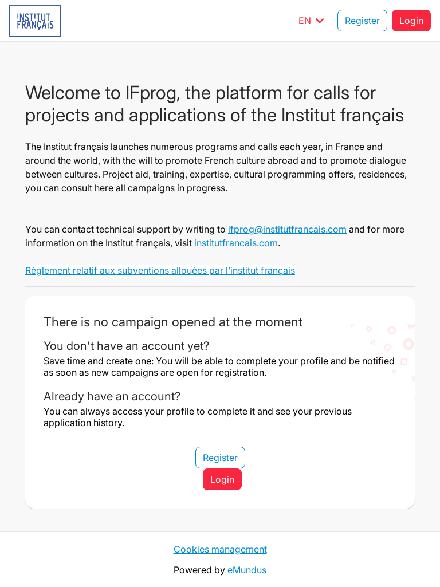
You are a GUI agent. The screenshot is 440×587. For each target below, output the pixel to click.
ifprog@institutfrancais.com (287, 229)
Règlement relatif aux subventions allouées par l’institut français (160, 270)
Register (362, 20)
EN (313, 20)
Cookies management (220, 549)
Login (411, 20)
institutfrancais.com (236, 243)
